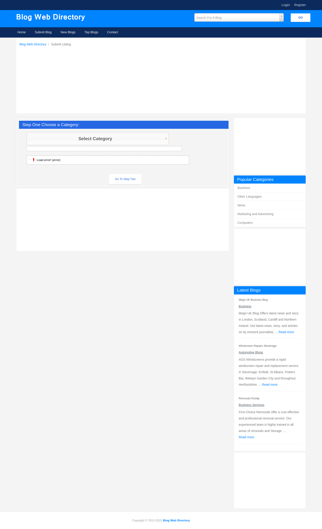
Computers (245, 222)
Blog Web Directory (33, 44)
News (241, 205)
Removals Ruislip (249, 398)
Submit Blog (43, 32)
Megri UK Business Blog (253, 299)
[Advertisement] (162, 78)
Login (286, 5)
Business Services (251, 405)
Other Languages (249, 196)
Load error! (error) (48, 160)
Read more (286, 332)
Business (243, 188)
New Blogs (68, 32)
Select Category (123, 138)
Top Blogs (91, 32)
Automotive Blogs (251, 352)
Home (21, 32)
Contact (112, 32)
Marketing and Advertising (255, 214)
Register (300, 5)
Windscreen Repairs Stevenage (258, 345)
